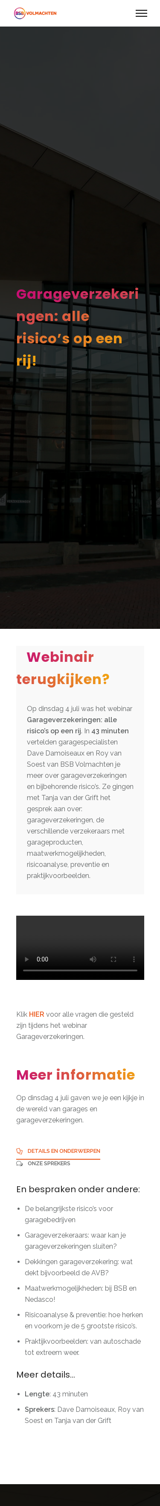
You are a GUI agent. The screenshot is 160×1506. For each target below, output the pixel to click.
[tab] (58, 1153)
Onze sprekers (49, 1163)
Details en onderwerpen (64, 1151)
